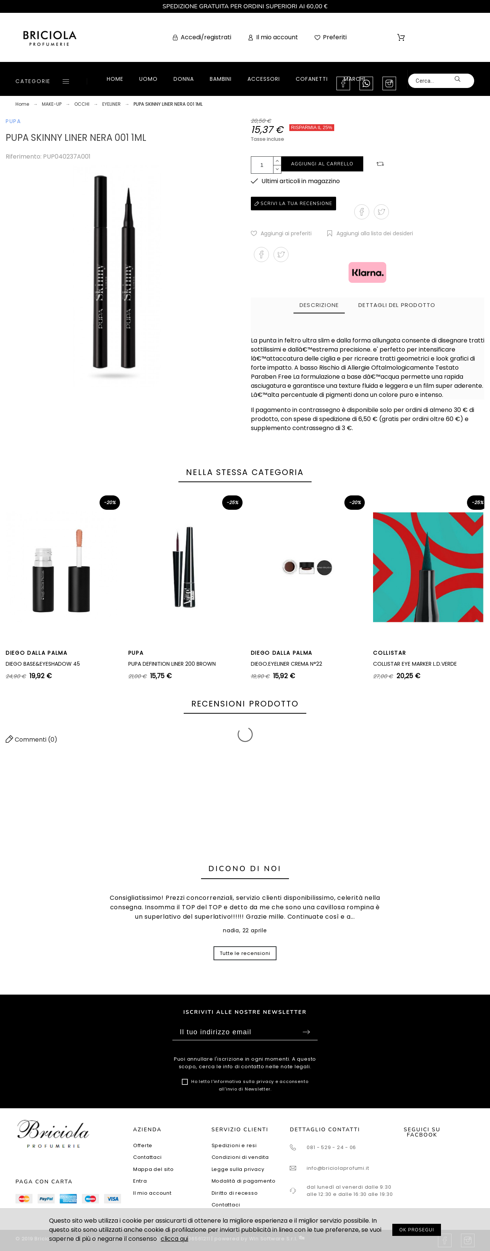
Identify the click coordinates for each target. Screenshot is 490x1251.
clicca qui (174, 1238)
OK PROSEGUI (416, 1230)
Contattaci (147, 1157)
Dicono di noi (245, 869)
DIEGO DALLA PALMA (37, 653)
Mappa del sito (153, 1169)
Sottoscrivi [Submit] (306, 1032)
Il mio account (152, 1193)
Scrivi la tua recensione (293, 204)
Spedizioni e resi (234, 1145)
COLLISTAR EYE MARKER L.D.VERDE (415, 664)
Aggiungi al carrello (322, 164)
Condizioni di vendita (240, 1157)
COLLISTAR (389, 653)
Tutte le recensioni (245, 953)
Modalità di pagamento (244, 1181)
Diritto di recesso (235, 1193)
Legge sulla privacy (238, 1169)
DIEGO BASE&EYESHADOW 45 (43, 664)
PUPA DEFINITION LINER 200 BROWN (172, 664)
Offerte (142, 1145)
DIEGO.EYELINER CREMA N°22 (286, 664)
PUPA (13, 121)
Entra (140, 1181)
